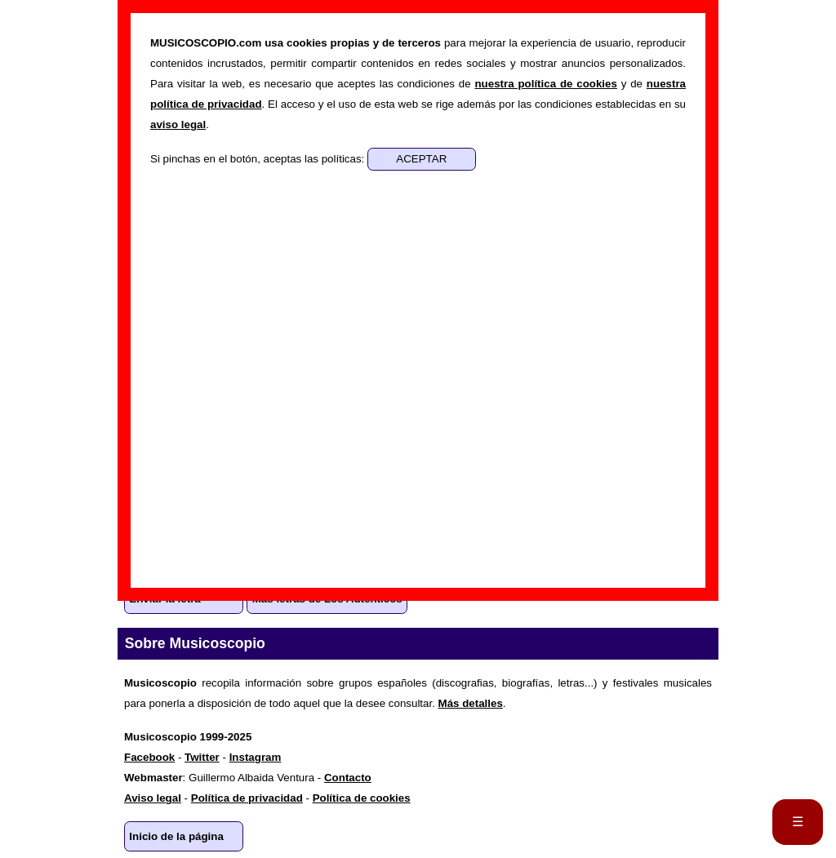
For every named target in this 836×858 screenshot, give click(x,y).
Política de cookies (362, 798)
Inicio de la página (176, 836)
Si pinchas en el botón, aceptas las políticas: (258, 159)
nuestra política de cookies (545, 84)
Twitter (202, 757)
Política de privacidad (247, 798)
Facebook (149, 757)
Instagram (255, 757)
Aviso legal (152, 798)
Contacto (347, 777)
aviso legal (178, 124)
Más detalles (470, 703)
